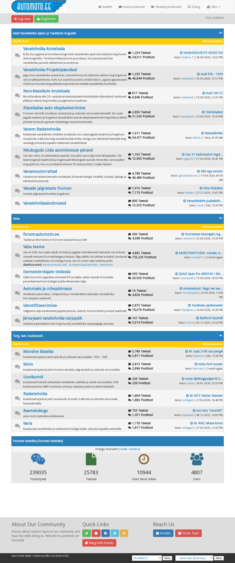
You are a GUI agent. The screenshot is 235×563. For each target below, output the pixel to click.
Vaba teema (33, 246)
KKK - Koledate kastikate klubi (79, 264)
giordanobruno (188, 175)
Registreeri (46, 19)
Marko (197, 137)
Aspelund (187, 415)
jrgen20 (188, 158)
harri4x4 (198, 368)
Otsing (194, 7)
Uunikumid (33, 377)
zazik (200, 205)
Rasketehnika (35, 393)
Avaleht (105, 7)
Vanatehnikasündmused (44, 203)
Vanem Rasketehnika (41, 129)
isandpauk (187, 116)
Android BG (62, 555)
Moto (28, 364)
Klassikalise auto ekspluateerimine (54, 108)
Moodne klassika (38, 351)
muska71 (197, 257)
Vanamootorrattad (40, 171)
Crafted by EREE (41, 555)
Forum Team (188, 533)
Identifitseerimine (40, 305)
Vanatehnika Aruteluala (44, 48)
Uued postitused (132, 7)
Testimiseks (106, 264)
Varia (16, 218)
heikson (198, 356)
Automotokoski (51, 264)
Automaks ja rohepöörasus (47, 288)
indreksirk (187, 78)
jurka (190, 383)
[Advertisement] (117, 506)
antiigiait (188, 400)
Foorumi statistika (50, 441)
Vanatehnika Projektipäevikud (50, 69)
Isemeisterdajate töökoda (46, 271)
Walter (189, 192)
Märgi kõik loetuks (99, 543)
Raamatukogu (35, 410)
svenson (188, 238)
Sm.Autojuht (190, 292)
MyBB (28, 555)
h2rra (190, 322)
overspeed (187, 278)
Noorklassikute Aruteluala (46, 91)
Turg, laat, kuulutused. (28, 336)
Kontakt (163, 533)
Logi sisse (22, 19)
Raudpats (187, 310)
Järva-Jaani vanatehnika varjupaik (52, 318)
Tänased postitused (166, 7)
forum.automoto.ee (41, 234)
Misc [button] (214, 7)
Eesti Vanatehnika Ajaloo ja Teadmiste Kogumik (44, 33)
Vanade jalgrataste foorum (47, 188)
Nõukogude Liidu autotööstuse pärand (58, 150)
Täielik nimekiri (129, 449)
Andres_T (187, 57)
